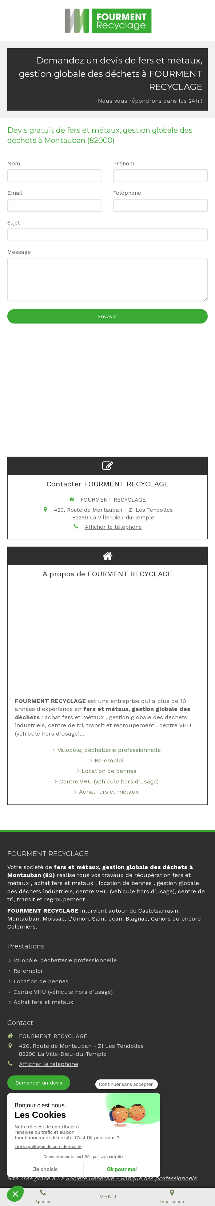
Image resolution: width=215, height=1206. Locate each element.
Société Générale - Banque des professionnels (130, 1178)
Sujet (13, 222)
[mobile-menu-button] (107, 1196)
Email (14, 193)
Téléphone (127, 193)
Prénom (123, 163)
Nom (13, 163)
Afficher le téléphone (113, 527)
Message (19, 252)
